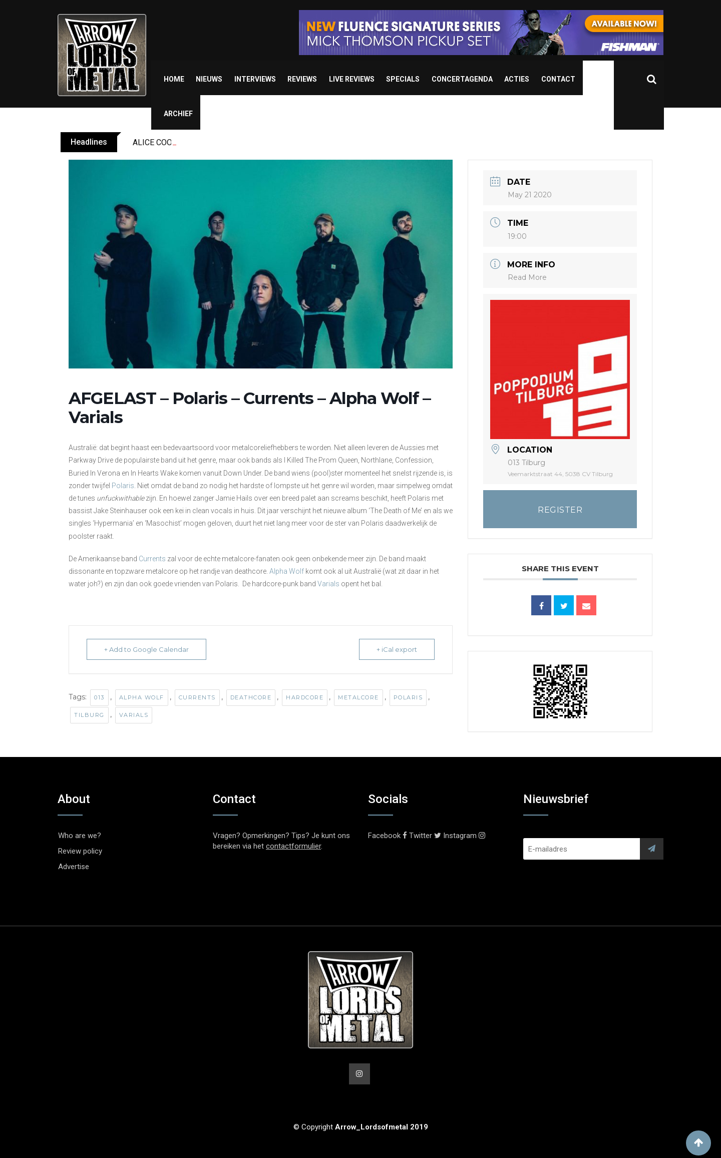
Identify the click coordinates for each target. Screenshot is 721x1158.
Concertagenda (462, 79)
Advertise (73, 866)
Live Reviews (352, 79)
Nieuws (209, 79)
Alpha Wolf (286, 571)
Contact (558, 79)
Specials (403, 79)
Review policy (80, 851)
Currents (152, 559)
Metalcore (358, 697)
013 (99, 697)
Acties (516, 79)
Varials (328, 584)
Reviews (302, 79)
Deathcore (251, 697)
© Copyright (360, 1126)
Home (174, 79)
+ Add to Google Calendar (146, 649)
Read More (527, 277)
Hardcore (304, 697)
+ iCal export (397, 649)
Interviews (255, 79)
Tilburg (89, 714)
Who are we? (79, 835)
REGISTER (560, 510)
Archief (178, 114)
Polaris (123, 486)
